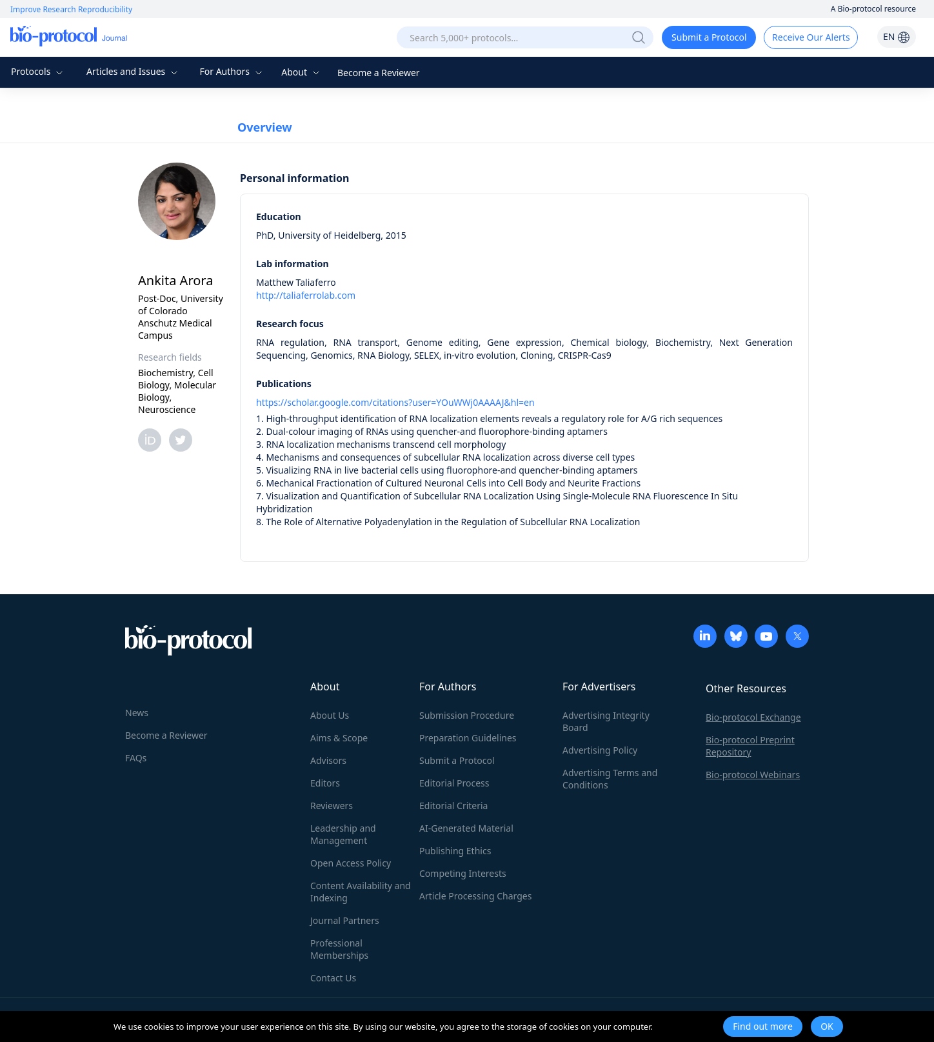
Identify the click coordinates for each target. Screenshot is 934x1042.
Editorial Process (454, 783)
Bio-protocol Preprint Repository (750, 746)
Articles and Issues (133, 71)
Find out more (763, 1026)
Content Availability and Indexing (360, 891)
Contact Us (333, 978)
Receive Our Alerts (811, 37)
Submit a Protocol (709, 37)
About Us (329, 715)
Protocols (38, 71)
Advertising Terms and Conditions (609, 778)
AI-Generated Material (466, 828)
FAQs (135, 758)
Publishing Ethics (455, 851)
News (136, 712)
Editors (325, 783)
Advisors (328, 760)
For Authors (231, 71)
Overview (264, 127)
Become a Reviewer (378, 72)
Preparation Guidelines (468, 738)
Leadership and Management (343, 834)
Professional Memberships (339, 949)
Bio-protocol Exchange (753, 717)
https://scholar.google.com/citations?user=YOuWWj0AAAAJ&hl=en (395, 402)
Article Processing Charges (475, 896)
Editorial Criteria (453, 805)
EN (896, 36)
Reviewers (331, 805)
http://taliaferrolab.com (305, 295)
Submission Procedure (466, 715)
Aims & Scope (339, 738)
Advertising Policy (599, 750)
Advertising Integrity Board (606, 721)
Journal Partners (344, 920)
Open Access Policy (350, 863)
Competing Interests (462, 873)
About (301, 72)
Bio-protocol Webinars (753, 774)
